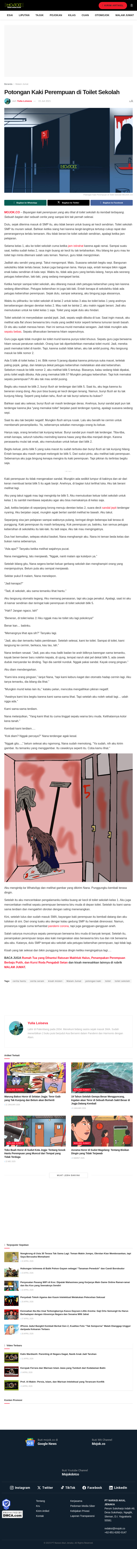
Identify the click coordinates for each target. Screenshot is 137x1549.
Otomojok (102, 15)
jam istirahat (75, 245)
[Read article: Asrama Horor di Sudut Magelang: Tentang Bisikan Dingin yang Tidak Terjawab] (102, 1131)
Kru (38, 1506)
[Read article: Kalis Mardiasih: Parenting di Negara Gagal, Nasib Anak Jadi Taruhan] (11, 1358)
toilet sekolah (122, 981)
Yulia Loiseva (24, 101)
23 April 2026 (26, 1273)
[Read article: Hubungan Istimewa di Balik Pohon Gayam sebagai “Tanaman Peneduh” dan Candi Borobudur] (11, 1272)
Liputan (24, 15)
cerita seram (37, 981)
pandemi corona (58, 926)
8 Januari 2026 (78, 1108)
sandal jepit (109, 507)
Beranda (8, 84)
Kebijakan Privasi (79, 1511)
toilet (108, 981)
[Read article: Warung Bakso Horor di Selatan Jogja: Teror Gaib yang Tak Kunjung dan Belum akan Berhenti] (35, 1077)
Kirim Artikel (112, 5)
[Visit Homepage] (14, 5)
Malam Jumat (124, 15)
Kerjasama (76, 1501)
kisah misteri (55, 981)
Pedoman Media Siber (82, 1506)
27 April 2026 (26, 1319)
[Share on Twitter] (68, 203)
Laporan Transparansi (82, 1516)
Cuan (85, 15)
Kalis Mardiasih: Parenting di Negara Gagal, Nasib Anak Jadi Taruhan (58, 1354)
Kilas (72, 15)
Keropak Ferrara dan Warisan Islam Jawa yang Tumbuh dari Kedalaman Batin (63, 1368)
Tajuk (39, 15)
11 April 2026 (26, 1359)
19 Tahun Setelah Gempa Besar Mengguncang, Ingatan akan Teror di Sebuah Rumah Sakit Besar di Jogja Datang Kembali (100, 1100)
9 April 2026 (26, 1372)
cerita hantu (19, 981)
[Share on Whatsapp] (25, 203)
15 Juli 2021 (44, 101)
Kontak (40, 1516)
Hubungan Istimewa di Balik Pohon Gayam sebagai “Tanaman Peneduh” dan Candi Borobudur (72, 1268)
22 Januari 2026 (12, 1105)
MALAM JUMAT (14, 967)
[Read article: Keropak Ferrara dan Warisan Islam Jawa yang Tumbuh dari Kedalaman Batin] (11, 1371)
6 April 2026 (26, 1386)
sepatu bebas (12, 331)
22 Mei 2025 (10, 1161)
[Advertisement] (68, 1003)
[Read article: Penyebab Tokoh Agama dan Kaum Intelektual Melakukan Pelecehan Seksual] (11, 1301)
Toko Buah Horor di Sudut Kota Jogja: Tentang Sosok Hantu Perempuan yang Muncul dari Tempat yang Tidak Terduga (34, 1153)
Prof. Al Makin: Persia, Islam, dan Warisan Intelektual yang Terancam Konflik (62, 1381)
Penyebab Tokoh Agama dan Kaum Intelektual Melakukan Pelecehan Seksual (62, 1297)
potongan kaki (93, 981)
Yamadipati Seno (44, 975)
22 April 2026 (26, 1261)
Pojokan (56, 15)
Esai (10, 15)
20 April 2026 (26, 1302)
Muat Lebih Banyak (68, 1175)
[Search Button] (132, 5)
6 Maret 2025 (78, 1158)
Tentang (40, 1501)
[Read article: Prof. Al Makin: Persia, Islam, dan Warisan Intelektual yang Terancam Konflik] (11, 1385)
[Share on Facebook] (111, 203)
